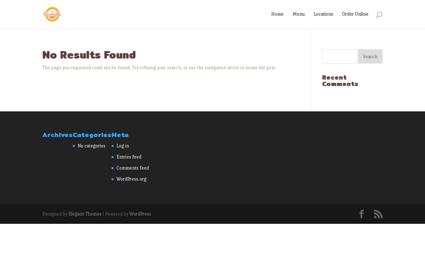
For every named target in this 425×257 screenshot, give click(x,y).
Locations (323, 14)
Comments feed (132, 168)
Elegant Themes (85, 214)
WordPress (140, 214)
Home (277, 14)
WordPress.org (131, 179)
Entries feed (128, 157)
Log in (122, 145)
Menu (298, 14)
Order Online (355, 14)
